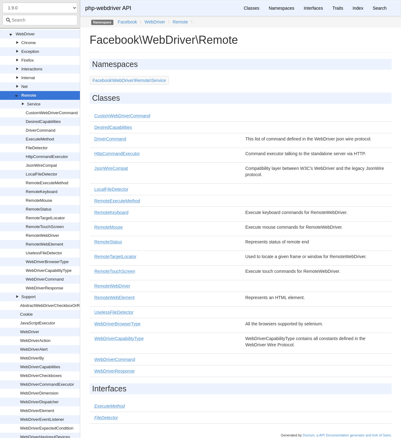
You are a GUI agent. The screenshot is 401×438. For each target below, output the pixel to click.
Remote (28, 95)
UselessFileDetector (44, 253)
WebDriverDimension (39, 393)
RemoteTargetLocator (45, 218)
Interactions (31, 69)
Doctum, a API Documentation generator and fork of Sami (347, 435)
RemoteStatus (38, 209)
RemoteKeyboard (41, 191)
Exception (30, 51)
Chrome (28, 42)
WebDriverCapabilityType (48, 270)
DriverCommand (40, 130)
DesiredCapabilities (43, 121)
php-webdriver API (108, 8)
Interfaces (313, 8)
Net (24, 86)
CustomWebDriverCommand (52, 112)
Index (357, 8)
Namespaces (281, 8)
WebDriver (25, 34)
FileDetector (37, 147)
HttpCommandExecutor (47, 156)
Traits (337, 8)
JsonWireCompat (41, 165)
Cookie (26, 314)
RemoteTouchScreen (45, 226)
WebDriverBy (32, 358)
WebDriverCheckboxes (41, 375)
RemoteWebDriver (42, 235)
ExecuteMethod (40, 139)
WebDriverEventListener (42, 419)
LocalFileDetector (41, 174)
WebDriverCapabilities (40, 366)
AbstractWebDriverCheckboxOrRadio (53, 305)
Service (33, 104)
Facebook (127, 21)
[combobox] (40, 20)
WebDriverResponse (44, 288)
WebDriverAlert (34, 349)
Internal (28, 77)
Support (28, 296)
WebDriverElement (37, 410)
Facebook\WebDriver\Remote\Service (129, 80)
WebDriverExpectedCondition (46, 428)
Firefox (27, 60)
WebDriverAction (35, 340)
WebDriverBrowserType (47, 261)
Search (380, 8)
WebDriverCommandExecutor (47, 384)
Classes (251, 8)
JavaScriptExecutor (37, 323)
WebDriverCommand (45, 279)
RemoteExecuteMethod (47, 183)
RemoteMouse (39, 200)
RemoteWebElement (44, 244)
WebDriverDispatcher (39, 402)
